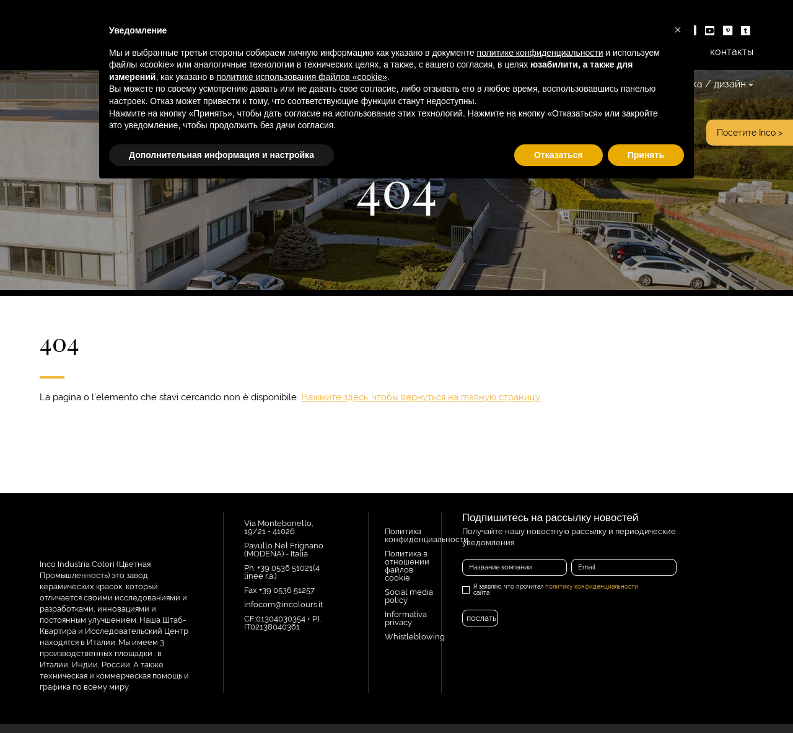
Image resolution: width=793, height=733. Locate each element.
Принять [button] (646, 155)
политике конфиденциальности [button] (540, 53)
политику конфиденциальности (591, 586)
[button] (678, 30)
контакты (731, 52)
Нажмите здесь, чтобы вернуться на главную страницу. (421, 397)
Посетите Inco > (749, 133)
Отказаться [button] (558, 155)
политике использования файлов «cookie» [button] (301, 77)
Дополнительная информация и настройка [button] (221, 155)
